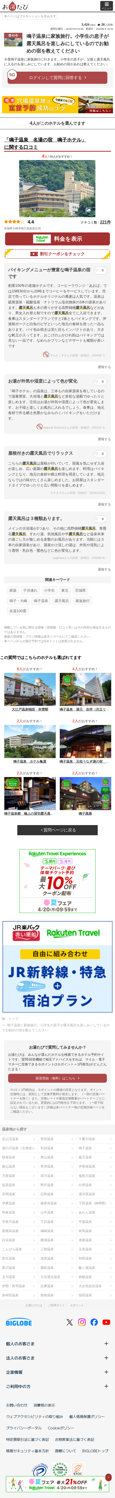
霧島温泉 (47, 1268)
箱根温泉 (85, 1277)
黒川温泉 (8, 1268)
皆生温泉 (8, 1258)
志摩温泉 (47, 1286)
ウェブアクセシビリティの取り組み (34, 1416)
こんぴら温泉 (12, 1249)
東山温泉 (47, 1157)
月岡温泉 (8, 1194)
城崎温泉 (47, 1231)
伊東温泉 (8, 1203)
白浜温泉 (8, 1240)
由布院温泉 (10, 1295)
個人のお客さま (57, 1344)
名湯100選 (17, 611)
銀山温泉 (8, 1166)
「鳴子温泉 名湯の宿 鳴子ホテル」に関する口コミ (45, 143)
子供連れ (30, 590)
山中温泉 (47, 1212)
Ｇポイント (77, 1305)
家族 (13, 590)
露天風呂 (62, 601)
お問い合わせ (16, 1405)
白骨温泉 (85, 1185)
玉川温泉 (8, 1277)
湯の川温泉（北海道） (18, 1148)
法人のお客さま (57, 1358)
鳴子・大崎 (18, 601)
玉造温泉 (85, 1249)
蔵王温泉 (85, 1157)
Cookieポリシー (61, 1427)
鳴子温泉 (41, 601)
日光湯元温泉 (50, 1277)
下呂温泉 (47, 1222)
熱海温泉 (47, 1295)
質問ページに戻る (58, 830)
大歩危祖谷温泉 (90, 1286)
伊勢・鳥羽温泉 (13, 1286)
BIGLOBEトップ (95, 1450)
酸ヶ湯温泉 (87, 1268)
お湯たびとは (33, 1305)
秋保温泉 (8, 1157)
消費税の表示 (44, 1405)
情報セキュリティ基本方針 (27, 1450)
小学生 (49, 590)
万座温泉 (8, 1176)
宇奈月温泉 (10, 1222)
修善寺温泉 (48, 1203)
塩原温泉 (8, 1185)
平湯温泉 (85, 1222)
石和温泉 (47, 1194)
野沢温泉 (47, 1185)
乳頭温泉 (47, 1148)
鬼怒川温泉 (87, 1176)
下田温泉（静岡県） (93, 1203)
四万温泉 (47, 1176)
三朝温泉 (47, 1249)
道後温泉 (85, 1240)
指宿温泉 (85, 1295)
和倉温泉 (8, 1212)
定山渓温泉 (10, 1139)
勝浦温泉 (47, 1240)
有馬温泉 (85, 1231)
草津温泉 (47, 1166)
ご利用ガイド (56, 1305)
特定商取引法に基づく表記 (27, 1439)
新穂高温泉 (10, 1231)
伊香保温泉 (87, 1166)
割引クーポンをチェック (57, 254)
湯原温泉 (47, 1258)
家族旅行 (83, 601)
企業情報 (57, 1372)
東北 (64, 590)
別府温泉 (85, 1258)
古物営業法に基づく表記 (74, 1439)
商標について (65, 1450)
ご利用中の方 (57, 1386)
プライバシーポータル (24, 1427)
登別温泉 (47, 1139)
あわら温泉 (87, 1212)
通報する (104, 367)
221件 (105, 222)
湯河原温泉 (87, 1194)
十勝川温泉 (87, 1139)
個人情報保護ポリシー (87, 1416)
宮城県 (80, 590)
